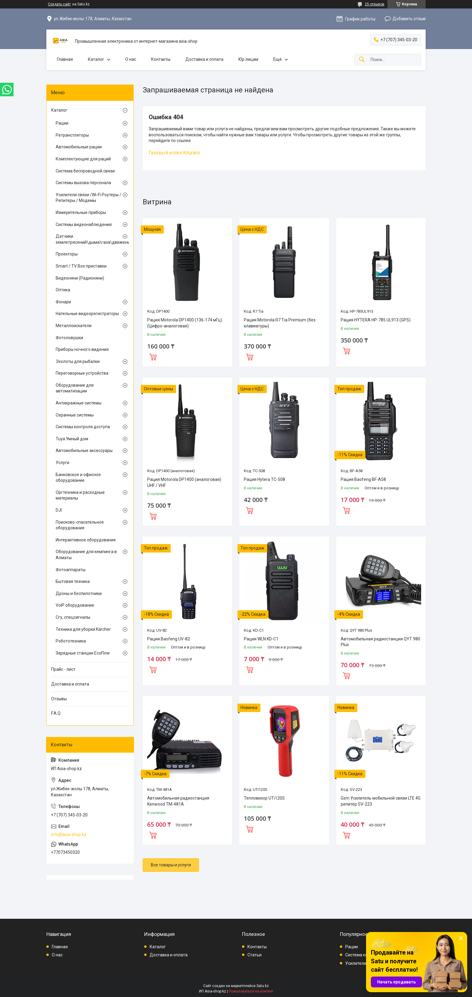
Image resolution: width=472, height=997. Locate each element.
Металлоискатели (74, 325)
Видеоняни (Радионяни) (80, 278)
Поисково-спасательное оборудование (80, 525)
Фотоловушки (69, 337)
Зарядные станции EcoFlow (83, 653)
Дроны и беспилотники (79, 593)
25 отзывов (374, 4)
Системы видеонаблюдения (84, 224)
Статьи (254, 954)
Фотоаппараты (70, 569)
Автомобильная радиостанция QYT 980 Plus (380, 641)
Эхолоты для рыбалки (78, 361)
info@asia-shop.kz (68, 834)
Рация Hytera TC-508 (264, 479)
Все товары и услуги (171, 864)
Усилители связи (362, 963)
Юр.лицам (248, 59)
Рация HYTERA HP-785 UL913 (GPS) (376, 319)
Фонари (63, 301)
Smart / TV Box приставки (81, 266)
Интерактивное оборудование (86, 539)
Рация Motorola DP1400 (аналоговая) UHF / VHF (184, 482)
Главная (65, 59)
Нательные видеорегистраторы (87, 313)
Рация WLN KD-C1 (261, 638)
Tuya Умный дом (72, 438)
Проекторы (67, 254)
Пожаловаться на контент (251, 991)
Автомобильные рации (79, 146)
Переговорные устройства (82, 373)
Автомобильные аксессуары (84, 450)
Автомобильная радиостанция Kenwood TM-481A (178, 801)
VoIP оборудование (75, 605)
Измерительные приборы (81, 212)
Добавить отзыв (409, 18)
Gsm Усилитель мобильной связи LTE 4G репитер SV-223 (381, 801)
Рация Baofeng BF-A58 (363, 479)
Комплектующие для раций (83, 158)
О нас (130, 59)
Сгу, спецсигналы (73, 617)
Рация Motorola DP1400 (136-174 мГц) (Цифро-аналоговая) (184, 322)
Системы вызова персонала (83, 182)
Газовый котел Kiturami (174, 153)
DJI (59, 510)
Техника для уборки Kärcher (83, 629)
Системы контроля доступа (83, 426)
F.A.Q (56, 713)
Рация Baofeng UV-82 (168, 638)
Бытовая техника (73, 581)
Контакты (160, 59)
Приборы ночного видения (82, 349)
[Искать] (362, 59)
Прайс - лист (63, 669)
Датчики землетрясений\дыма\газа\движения (88, 239)
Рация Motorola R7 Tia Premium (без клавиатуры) (279, 322)
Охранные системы (75, 415)
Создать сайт (59, 4)
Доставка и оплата (204, 59)
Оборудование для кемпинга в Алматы (86, 554)
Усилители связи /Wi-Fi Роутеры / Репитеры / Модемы (88, 197)
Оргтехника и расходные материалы (80, 495)
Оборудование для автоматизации (75, 388)
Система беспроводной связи (85, 171)
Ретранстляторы (72, 135)
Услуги (62, 462)
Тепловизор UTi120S (264, 798)
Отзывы (59, 698)
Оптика (63, 289)
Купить (153, 356)
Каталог (96, 59)
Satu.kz (262, 986)
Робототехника (71, 641)
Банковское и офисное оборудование (78, 477)
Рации (62, 123)
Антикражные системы (78, 403)
